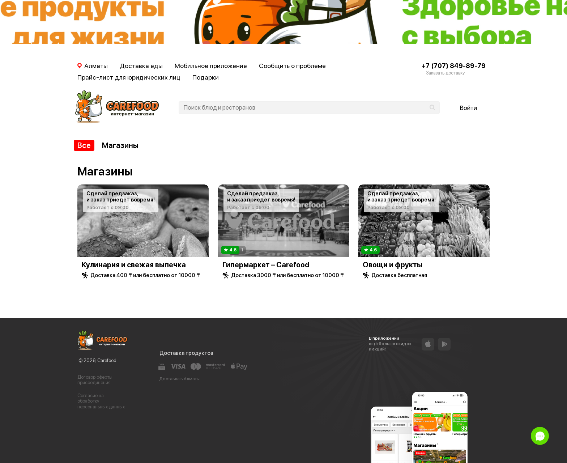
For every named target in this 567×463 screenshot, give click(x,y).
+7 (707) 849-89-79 (454, 65)
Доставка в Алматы (179, 378)
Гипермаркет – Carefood (265, 264)
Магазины (120, 145)
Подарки (205, 77)
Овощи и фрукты (392, 264)
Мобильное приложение (211, 65)
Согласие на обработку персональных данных (101, 401)
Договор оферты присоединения (94, 380)
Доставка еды (141, 65)
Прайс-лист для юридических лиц (128, 77)
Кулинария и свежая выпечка (134, 264)
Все (84, 145)
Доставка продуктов (186, 353)
